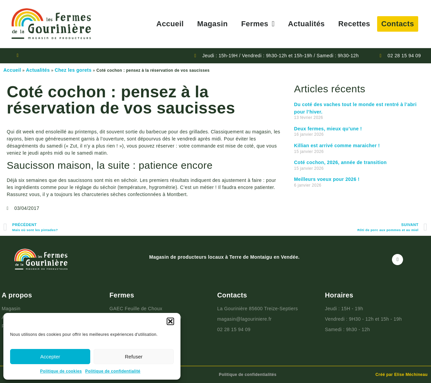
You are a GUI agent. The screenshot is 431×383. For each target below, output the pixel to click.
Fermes (257, 24)
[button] (170, 321)
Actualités (306, 24)
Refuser (134, 356)
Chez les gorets (73, 70)
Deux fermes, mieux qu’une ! (328, 128)
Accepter (50, 356)
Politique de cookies (61, 371)
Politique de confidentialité (112, 371)
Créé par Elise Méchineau (401, 374)
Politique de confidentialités (247, 374)
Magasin (212, 24)
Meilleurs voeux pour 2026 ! (326, 179)
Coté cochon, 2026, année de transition (340, 162)
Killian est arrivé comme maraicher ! (337, 145)
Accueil (170, 24)
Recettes (354, 24)
